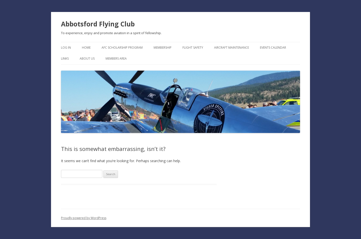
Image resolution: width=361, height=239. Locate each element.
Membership (163, 47)
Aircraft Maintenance (231, 47)
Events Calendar (273, 47)
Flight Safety (192, 47)
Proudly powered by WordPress (83, 218)
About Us (87, 58)
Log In (66, 47)
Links (65, 58)
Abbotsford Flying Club (98, 23)
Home (86, 47)
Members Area (116, 58)
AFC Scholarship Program (122, 47)
